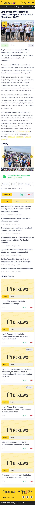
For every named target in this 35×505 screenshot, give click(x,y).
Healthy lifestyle (24, 184)
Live (13, 498)
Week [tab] (17, 201)
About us (6, 498)
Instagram (19, 137)
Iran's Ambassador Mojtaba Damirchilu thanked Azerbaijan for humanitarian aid (16, 336)
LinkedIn (28, 137)
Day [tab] (6, 201)
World (8, 224)
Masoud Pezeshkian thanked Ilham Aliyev (17, 269)
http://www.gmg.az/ (23, 131)
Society (4, 45)
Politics (8, 233)
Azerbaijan (5, 184)
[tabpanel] (17, 239)
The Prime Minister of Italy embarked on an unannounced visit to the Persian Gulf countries (17, 239)
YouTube (4, 139)
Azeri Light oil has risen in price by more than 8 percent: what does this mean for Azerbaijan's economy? (16, 208)
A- (29, 45)
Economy (9, 214)
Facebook (11, 137)
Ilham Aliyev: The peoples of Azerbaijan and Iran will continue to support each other (16, 409)
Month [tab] (28, 201)
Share (7, 195)
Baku (14, 184)
